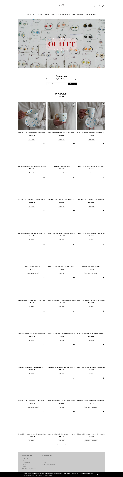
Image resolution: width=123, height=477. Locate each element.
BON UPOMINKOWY (47, 458)
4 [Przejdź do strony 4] (63, 444)
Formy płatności (26, 462)
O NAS (43, 460)
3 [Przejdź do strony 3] (62, 444)
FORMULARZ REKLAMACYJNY (29, 468)
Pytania (24, 464)
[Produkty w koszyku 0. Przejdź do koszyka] (103, 7)
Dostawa (24, 466)
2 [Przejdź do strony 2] (60, 444)
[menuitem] (29, 14)
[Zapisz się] (72, 84)
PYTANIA (44, 462)
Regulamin (24, 460)
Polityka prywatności (27, 458)
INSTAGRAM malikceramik (48, 464)
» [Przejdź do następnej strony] (65, 444)
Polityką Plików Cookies (64, 473)
